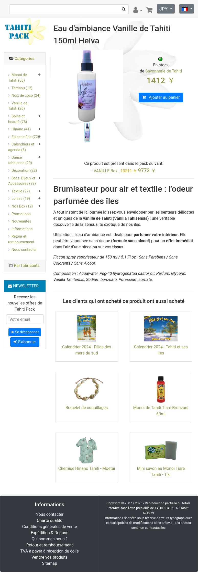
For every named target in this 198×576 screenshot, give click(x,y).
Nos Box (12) (22, 206)
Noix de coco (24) (26, 95)
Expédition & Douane (49, 532)
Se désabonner (25, 332)
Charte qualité (49, 520)
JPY (164, 8)
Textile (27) (21, 191)
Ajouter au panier (161, 97)
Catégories (25, 58)
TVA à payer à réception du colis (49, 551)
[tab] (25, 59)
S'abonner (25, 341)
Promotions (21, 214)
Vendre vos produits (49, 557)
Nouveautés (21, 221)
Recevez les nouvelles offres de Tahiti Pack (24, 303)
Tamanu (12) (22, 88)
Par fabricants (27, 265)
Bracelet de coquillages (86, 407)
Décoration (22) (24, 170)
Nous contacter (24, 250)
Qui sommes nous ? (50, 538)
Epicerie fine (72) (25, 137)
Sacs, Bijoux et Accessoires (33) (22, 181)
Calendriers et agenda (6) (21, 147)
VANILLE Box (105, 170)
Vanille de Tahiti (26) (17, 106)
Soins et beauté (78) (17, 119)
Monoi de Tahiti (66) (17, 78)
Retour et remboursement (21, 239)
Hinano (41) (21, 129)
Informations (22, 229)
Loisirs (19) (21, 199)
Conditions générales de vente (49, 526)
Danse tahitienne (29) (20, 160)
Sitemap (49, 563)
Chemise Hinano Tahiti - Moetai (86, 468)
